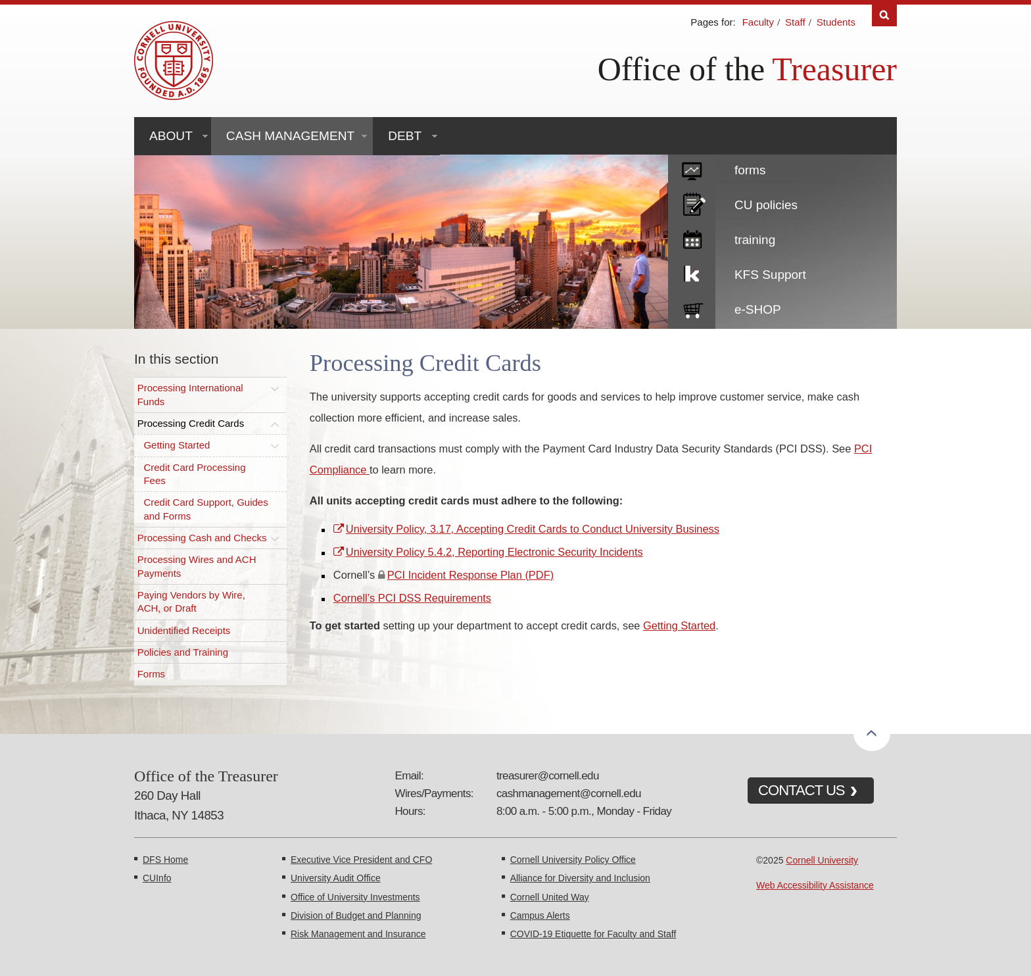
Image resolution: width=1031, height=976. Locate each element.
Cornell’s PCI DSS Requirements (412, 598)
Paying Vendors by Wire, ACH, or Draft (191, 601)
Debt (404, 136)
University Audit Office (336, 878)
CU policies (766, 205)
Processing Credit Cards (191, 423)
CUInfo (157, 878)
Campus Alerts (540, 915)
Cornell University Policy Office (573, 859)
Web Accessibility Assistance (815, 885)
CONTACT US (801, 790)
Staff (795, 22)
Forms (151, 673)
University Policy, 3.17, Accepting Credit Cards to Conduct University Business (532, 529)
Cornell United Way (549, 897)
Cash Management (290, 136)
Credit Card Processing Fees (194, 474)
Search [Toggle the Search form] (884, 15)
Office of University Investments (355, 897)
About (171, 136)
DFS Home (165, 859)
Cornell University (822, 860)
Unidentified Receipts (184, 630)
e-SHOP (757, 309)
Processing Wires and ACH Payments (196, 566)
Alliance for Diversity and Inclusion (580, 878)
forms (750, 170)
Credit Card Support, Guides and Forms (205, 509)
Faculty (758, 22)
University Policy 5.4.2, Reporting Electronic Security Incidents (494, 552)
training (754, 240)
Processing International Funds (190, 394)
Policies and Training (182, 652)
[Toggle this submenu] (275, 388)
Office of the (681, 69)
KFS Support (770, 274)
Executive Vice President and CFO (361, 859)
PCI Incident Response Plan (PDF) (470, 575)
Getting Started (176, 445)
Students (836, 22)
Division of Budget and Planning (356, 915)
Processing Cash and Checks (202, 537)
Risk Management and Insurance (358, 934)
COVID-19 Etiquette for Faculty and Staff (593, 934)
